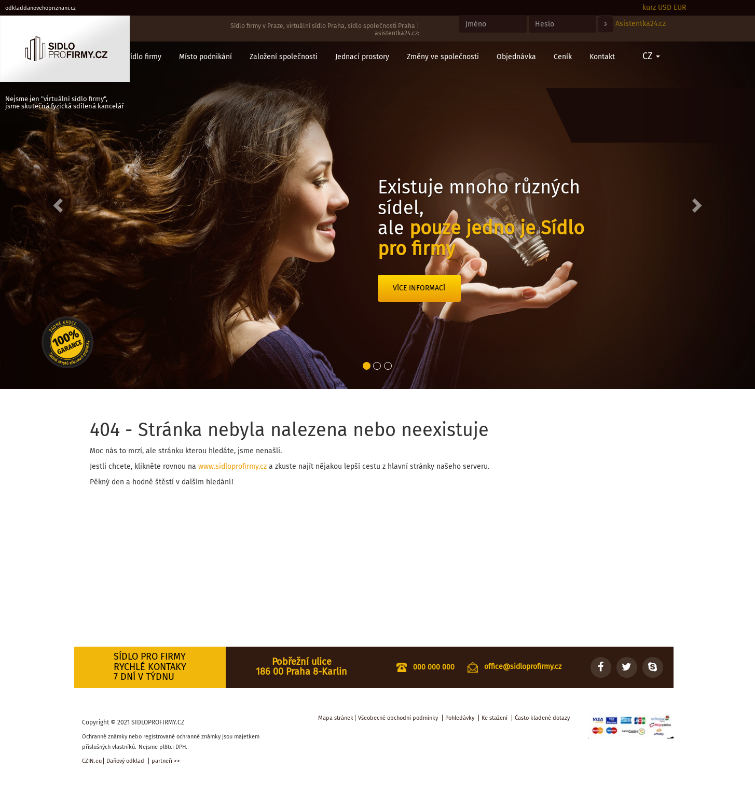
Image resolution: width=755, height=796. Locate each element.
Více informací (419, 288)
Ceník (563, 56)
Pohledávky (459, 718)
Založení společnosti (284, 56)
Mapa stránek (335, 718)
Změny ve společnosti (443, 56)
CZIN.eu (92, 761)
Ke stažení (494, 718)
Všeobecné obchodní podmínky (398, 718)
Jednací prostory (362, 56)
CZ (651, 56)
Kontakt (602, 56)
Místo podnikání (205, 56)
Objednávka (516, 56)
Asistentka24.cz (640, 23)
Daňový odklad (125, 761)
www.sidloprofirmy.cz (232, 466)
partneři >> (166, 761)
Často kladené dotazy (542, 718)
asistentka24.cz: (397, 33)
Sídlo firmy (143, 56)
